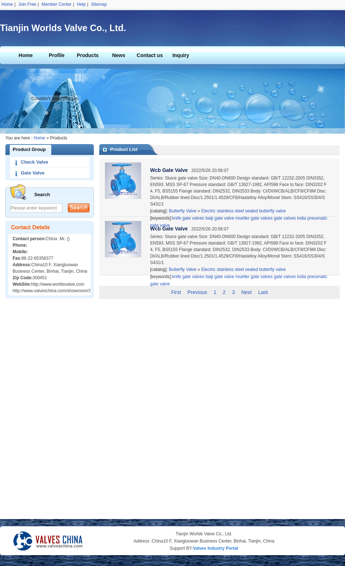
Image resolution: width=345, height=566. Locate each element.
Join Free (27, 4)
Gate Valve (33, 173)
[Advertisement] (50, 410)
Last (262, 292)
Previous (197, 292)
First (176, 292)
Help (81, 4)
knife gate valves (188, 276)
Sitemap (99, 4)
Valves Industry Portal (215, 548)
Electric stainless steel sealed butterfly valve (243, 210)
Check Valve (34, 162)
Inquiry (180, 55)
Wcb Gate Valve (169, 170)
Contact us (150, 55)
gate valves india (290, 276)
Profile (57, 55)
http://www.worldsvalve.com (57, 284)
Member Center (56, 4)
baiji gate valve (219, 276)
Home (7, 4)
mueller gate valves (253, 276)
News (119, 55)
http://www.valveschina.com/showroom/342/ (55, 290)
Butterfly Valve (182, 210)
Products (88, 55)
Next (246, 292)
